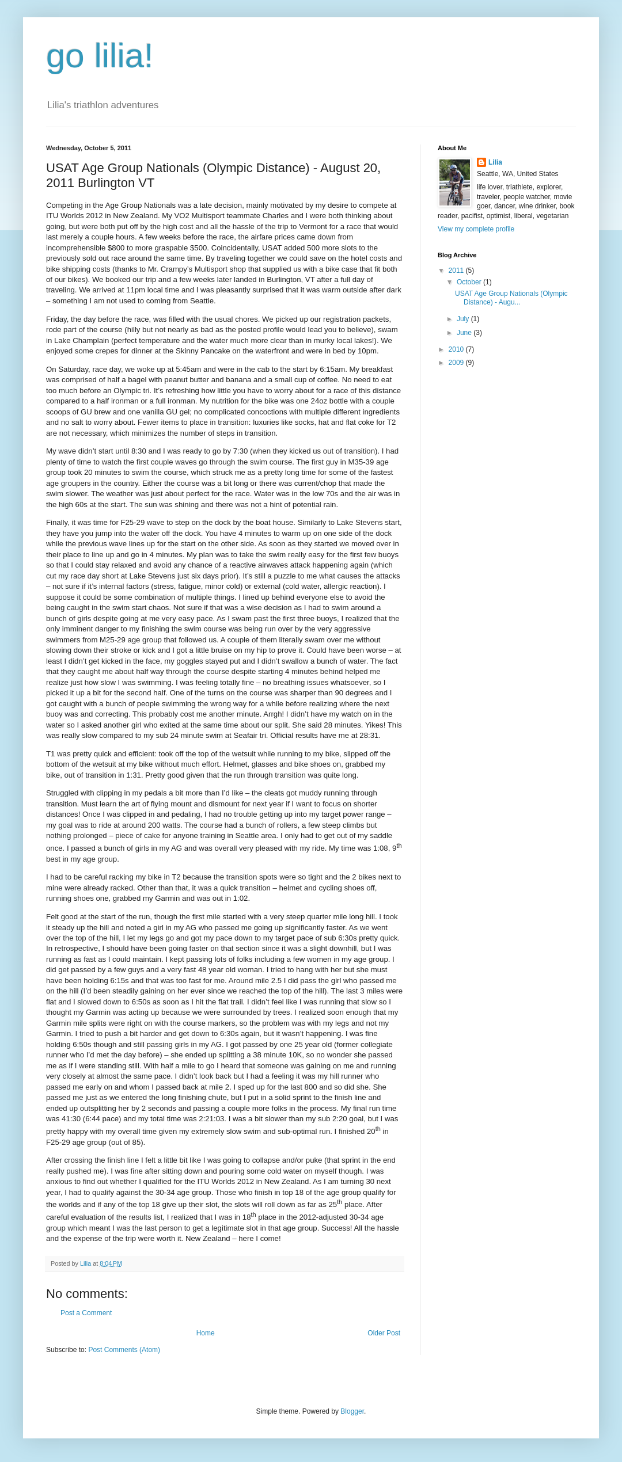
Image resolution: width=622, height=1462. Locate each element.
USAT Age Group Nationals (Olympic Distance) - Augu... (511, 298)
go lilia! (100, 55)
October (470, 282)
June (465, 333)
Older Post (383, 1333)
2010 (457, 349)
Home (205, 1333)
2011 (457, 270)
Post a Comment (86, 1313)
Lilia (495, 162)
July (464, 319)
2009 (457, 363)
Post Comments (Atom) (124, 1350)
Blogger (352, 1411)
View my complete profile (476, 229)
